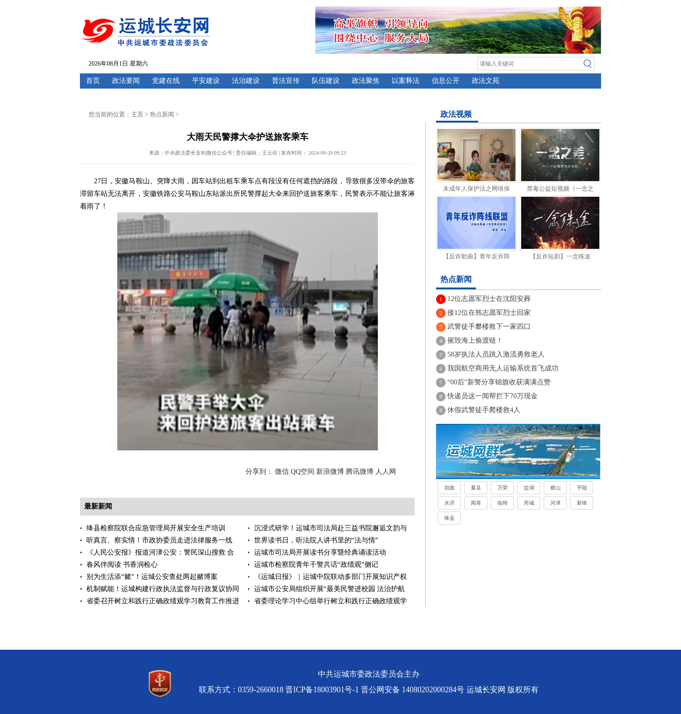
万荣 (502, 488)
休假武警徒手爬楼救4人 (483, 409)
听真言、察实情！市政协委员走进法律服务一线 (159, 540)
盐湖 (529, 488)
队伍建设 (326, 80)
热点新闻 (162, 114)
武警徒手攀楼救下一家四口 (489, 326)
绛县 (449, 518)
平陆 (582, 488)
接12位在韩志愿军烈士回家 (489, 312)
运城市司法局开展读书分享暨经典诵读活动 (320, 552)
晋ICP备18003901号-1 (322, 689)
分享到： (259, 471)
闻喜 (476, 503)
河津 (555, 503)
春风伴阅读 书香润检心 (122, 564)
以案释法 (406, 80)
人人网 (385, 471)
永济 (449, 503)
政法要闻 (126, 80)
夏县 (476, 488)
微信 (282, 471)
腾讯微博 (360, 471)
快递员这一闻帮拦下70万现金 (492, 396)
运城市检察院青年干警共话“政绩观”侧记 (316, 564)
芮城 (529, 503)
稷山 (555, 488)
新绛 (582, 503)
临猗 (502, 503)
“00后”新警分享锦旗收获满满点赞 (499, 382)
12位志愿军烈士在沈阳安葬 (489, 298)
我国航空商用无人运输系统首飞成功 (503, 368)
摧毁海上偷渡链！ (475, 340)
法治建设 (246, 80)
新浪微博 (330, 471)
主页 (137, 114)
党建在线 (166, 80)
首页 (93, 80)
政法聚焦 (366, 80)
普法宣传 (286, 80)
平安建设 (206, 80)
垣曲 (449, 488)
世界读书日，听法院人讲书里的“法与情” (316, 540)
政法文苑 (485, 80)
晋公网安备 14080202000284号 (413, 689)
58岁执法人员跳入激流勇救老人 (496, 354)
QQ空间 (302, 471)
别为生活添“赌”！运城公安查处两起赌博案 (152, 576)
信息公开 (446, 80)
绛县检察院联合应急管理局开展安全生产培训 (155, 528)
